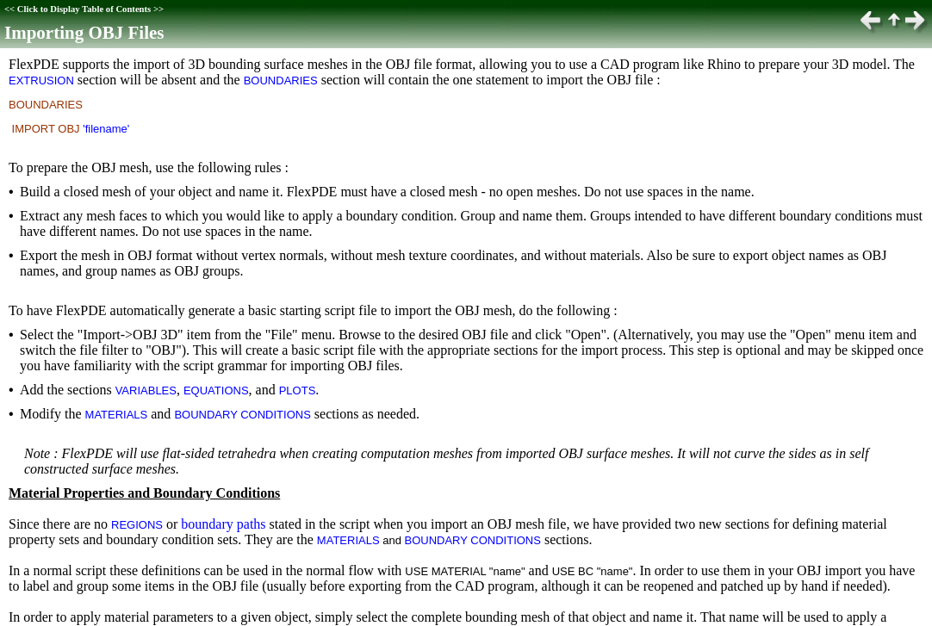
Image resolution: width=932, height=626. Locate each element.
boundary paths (223, 524)
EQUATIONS (216, 390)
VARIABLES (146, 390)
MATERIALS (116, 414)
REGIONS (137, 524)
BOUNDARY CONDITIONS (242, 414)
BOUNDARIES (281, 80)
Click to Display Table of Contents (84, 9)
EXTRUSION (41, 80)
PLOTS (297, 390)
